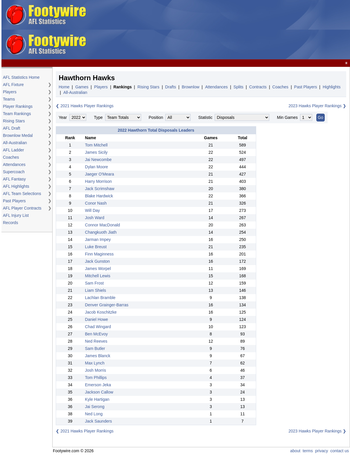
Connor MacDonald (102, 225)
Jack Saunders (98, 421)
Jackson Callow (99, 392)
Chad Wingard (98, 326)
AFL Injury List (16, 215)
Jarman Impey (98, 239)
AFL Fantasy (14, 179)
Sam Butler (95, 348)
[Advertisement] (209, 30)
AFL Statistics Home (21, 77)
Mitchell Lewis (97, 275)
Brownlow (191, 87)
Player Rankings (18, 106)
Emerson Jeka (98, 384)
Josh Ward (94, 217)
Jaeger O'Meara (99, 174)
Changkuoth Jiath (101, 232)
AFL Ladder (13, 150)
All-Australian (15, 142)
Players (10, 92)
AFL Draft (11, 128)
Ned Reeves (96, 341)
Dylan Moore (96, 166)
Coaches (11, 157)
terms (308, 450)
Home (64, 87)
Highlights (331, 87)
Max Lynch (95, 363)
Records (10, 222)
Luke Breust (96, 246)
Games (81, 87)
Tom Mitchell (96, 145)
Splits (238, 87)
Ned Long (94, 414)
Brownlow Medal (18, 135)
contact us (339, 450)
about (295, 450)
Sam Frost (94, 283)
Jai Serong (95, 406)
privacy (321, 450)
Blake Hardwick (99, 196)
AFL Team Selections (22, 193)
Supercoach (14, 171)
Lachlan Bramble (100, 297)
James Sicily (96, 152)
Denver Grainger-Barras (106, 305)
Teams (9, 99)
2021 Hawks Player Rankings (87, 105)
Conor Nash (96, 203)
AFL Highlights (16, 186)
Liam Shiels (95, 290)
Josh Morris (95, 370)
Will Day (92, 210)
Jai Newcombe (98, 159)
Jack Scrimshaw (99, 188)
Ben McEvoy (96, 334)
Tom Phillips (96, 377)
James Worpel (98, 268)
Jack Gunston (97, 261)
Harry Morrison (98, 181)
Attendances (14, 164)
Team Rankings (17, 113)
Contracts (258, 87)
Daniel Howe (96, 319)
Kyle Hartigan (97, 399)
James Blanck (97, 355)
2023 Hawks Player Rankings (315, 105)
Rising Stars (14, 121)
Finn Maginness (99, 254)
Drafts (170, 87)
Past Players (14, 201)
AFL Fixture (13, 84)
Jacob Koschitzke (101, 312)
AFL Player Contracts (22, 208)
